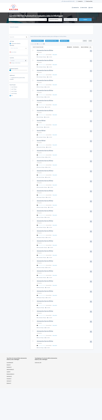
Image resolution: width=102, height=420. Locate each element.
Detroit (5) (8, 364)
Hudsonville (40, 147)
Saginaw (39, 307)
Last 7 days (13, 89)
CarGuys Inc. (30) (38, 362)
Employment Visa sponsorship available (17, 78)
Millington (39, 297)
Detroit (39, 327)
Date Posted (12, 84)
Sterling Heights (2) (10, 369)
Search (85, 19)
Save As (84, 40)
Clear (90, 40)
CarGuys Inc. (39, 52)
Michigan (42, 107)
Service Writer (49, 54)
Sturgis (39, 217)
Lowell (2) (8, 371)
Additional (12, 75)
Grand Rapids (40, 137)
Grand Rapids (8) (10, 362)
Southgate (39, 237)
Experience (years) (14, 68)
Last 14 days (14, 91)
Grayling (39, 107)
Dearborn (39, 157)
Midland (39, 287)
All (11, 95)
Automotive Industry (15, 43)
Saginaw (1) (9, 380)
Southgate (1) (9, 376)
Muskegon (39, 197)
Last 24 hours (14, 87)
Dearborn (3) (9, 367)
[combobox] (55, 19)
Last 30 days (14, 93)
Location (12, 57)
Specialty (12, 45)
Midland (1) (9, 383)
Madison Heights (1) (10, 374)
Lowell (39, 117)
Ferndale (39, 177)
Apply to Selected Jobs (38, 47)
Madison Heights (41, 207)
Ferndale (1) (9, 378)
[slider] (10, 70)
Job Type (12, 41)
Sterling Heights (40, 187)
